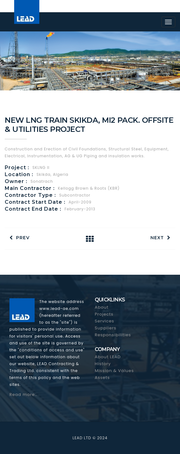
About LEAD (108, 357)
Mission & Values (114, 371)
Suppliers (105, 328)
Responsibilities (113, 335)
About (102, 307)
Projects (104, 314)
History (103, 364)
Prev (19, 238)
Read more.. (23, 394)
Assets (102, 378)
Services (104, 321)
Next (160, 238)
